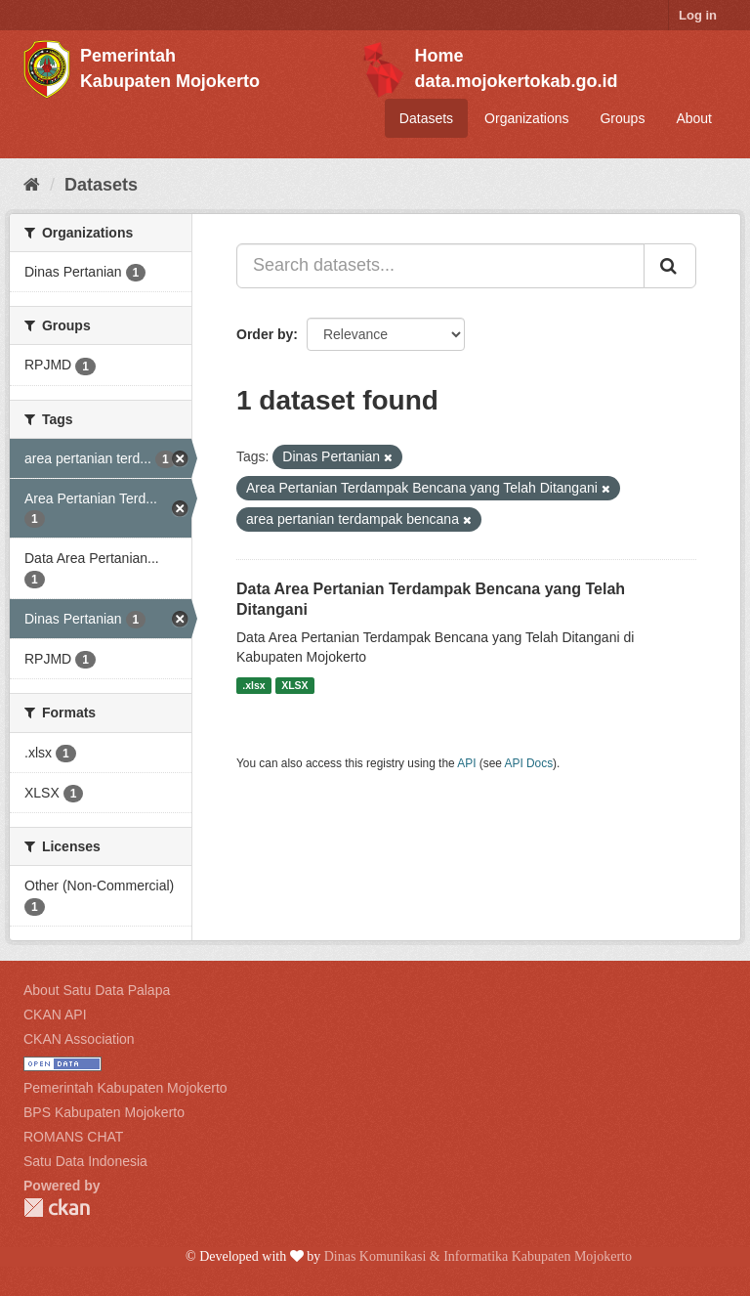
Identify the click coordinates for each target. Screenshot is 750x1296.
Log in (698, 15)
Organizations (526, 118)
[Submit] (670, 265)
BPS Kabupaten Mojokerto (104, 1112)
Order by (264, 334)
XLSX (294, 685)
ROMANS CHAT (73, 1137)
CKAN (56, 1207)
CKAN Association (79, 1039)
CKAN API (55, 1014)
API (466, 763)
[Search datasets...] (440, 265)
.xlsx (253, 685)
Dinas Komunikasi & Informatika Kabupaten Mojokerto (478, 1256)
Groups (622, 118)
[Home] (31, 184)
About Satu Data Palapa (96, 990)
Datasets (426, 118)
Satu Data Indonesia (85, 1161)
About (694, 118)
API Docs (529, 763)
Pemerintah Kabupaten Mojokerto (125, 1088)
